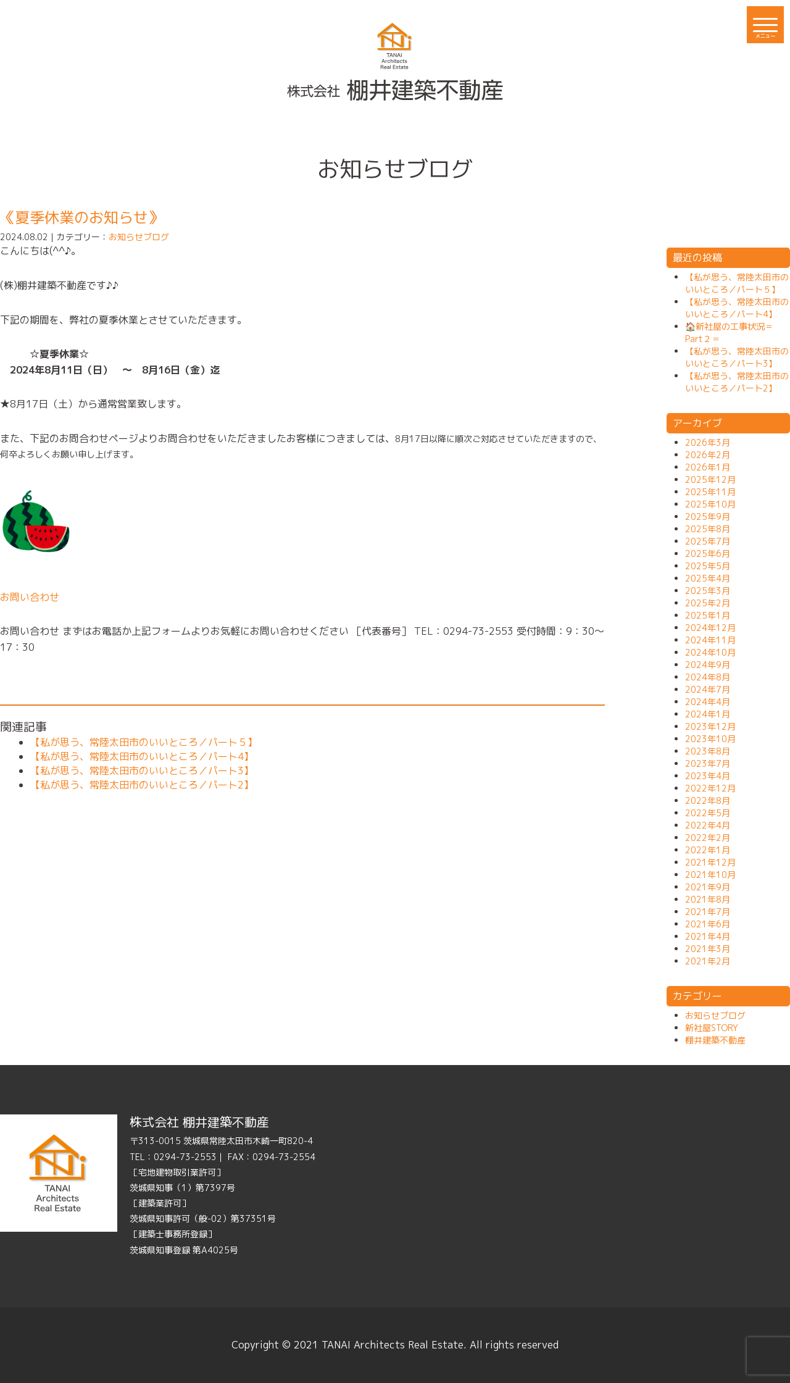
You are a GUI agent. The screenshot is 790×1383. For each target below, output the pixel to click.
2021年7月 (707, 911)
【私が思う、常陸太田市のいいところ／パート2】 (142, 785)
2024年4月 (707, 702)
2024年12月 (710, 627)
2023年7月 (707, 763)
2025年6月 (707, 553)
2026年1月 (707, 467)
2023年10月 (710, 739)
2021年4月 (707, 936)
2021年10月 (710, 874)
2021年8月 (707, 899)
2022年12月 (710, 788)
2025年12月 (710, 479)
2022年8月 (707, 800)
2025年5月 (707, 566)
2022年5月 (707, 813)
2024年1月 (707, 714)
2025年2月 (707, 603)
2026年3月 (707, 442)
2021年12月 (710, 862)
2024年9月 (707, 665)
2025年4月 (707, 578)
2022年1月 (707, 850)
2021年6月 (707, 924)
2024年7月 (707, 689)
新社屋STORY (711, 1028)
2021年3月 (707, 949)
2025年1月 (707, 615)
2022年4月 (707, 825)
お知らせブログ (139, 237)
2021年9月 (707, 887)
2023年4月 (707, 776)
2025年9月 (707, 516)
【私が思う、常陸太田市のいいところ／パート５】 (143, 742)
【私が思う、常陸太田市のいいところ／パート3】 (142, 770)
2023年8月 (707, 751)
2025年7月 (707, 541)
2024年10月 (710, 652)
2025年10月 (710, 504)
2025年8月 (707, 529)
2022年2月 (707, 837)
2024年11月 (710, 640)
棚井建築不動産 (715, 1040)
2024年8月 (707, 677)
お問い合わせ (29, 597)
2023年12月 (710, 726)
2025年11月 (710, 492)
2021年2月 (707, 961)
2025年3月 (707, 590)
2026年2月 (707, 455)
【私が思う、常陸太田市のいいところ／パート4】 (142, 756)
